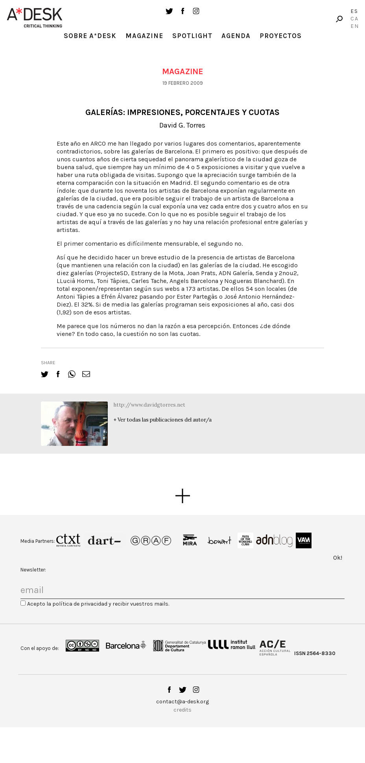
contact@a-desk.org (182, 701)
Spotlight (192, 36)
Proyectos (281, 36)
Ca (354, 18)
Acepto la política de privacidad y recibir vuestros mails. (98, 604)
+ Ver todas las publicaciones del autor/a (163, 419)
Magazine (144, 36)
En (354, 26)
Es (354, 11)
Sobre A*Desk (90, 36)
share (48, 362)
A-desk (34, 17)
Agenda (236, 36)
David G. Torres (182, 125)
